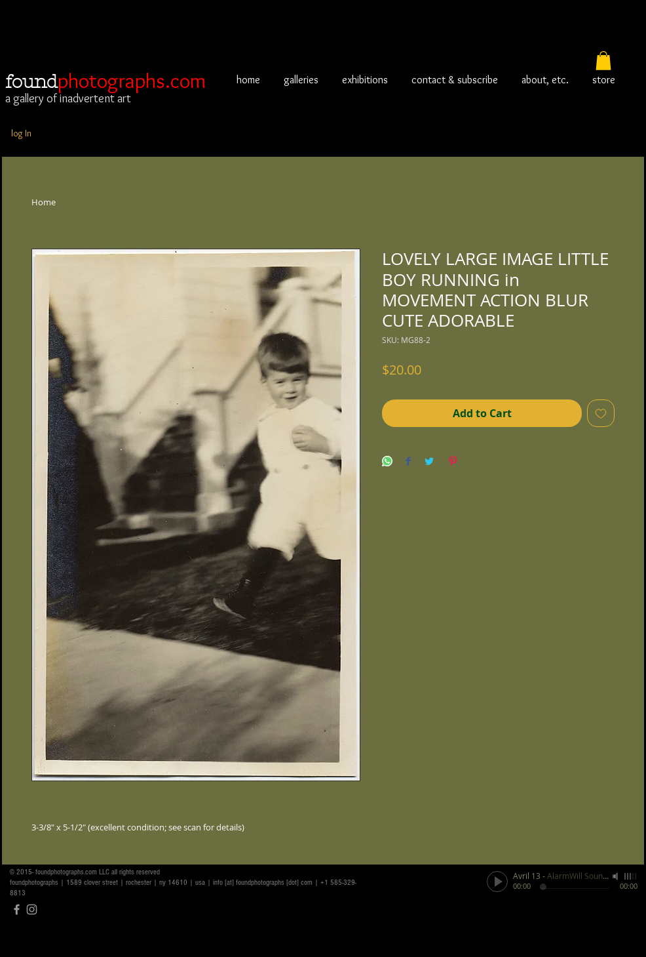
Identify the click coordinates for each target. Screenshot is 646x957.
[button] (603, 60)
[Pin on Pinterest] (452, 462)
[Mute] (616, 876)
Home (43, 202)
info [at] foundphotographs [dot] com (263, 882)
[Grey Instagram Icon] (32, 909)
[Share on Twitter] (429, 462)
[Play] (497, 881)
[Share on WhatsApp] (387, 462)
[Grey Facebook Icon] (17, 909)
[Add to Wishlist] (601, 413)
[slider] (630, 876)
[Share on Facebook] (408, 462)
